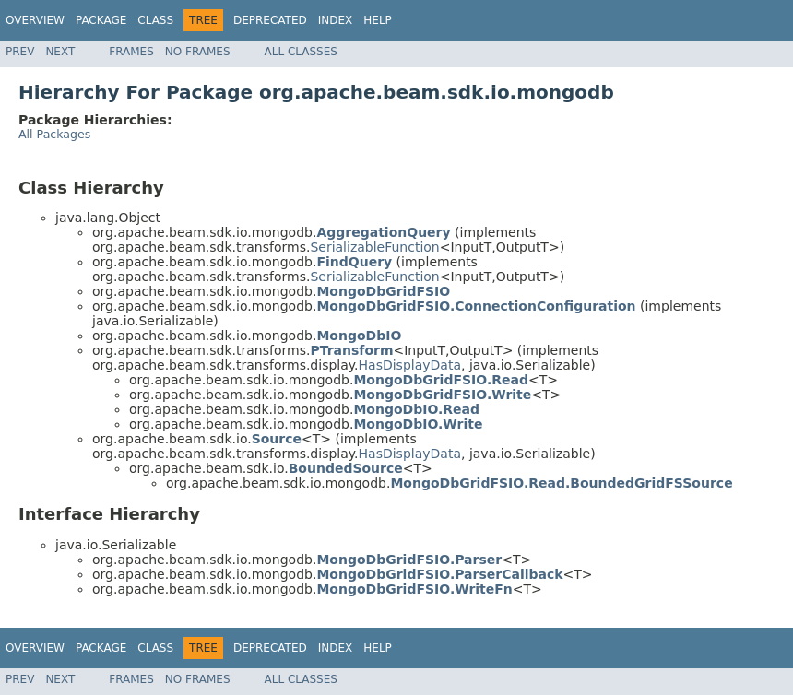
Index (335, 20)
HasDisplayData (410, 365)
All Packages (54, 134)
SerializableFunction (374, 247)
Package (101, 20)
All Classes (301, 51)
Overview (35, 20)
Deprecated (270, 20)
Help (377, 20)
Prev (20, 51)
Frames (131, 51)
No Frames (198, 51)
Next (60, 51)
